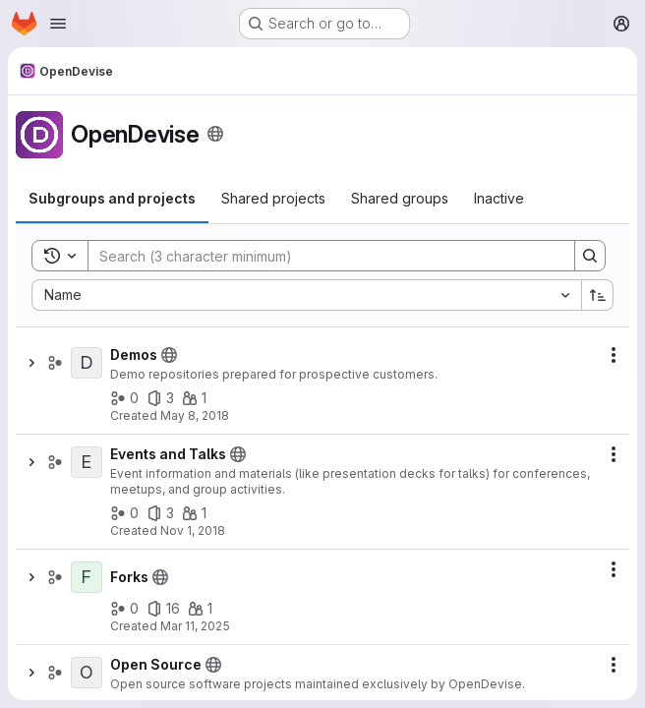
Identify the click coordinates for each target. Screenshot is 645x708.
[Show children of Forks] (31, 577)
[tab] (112, 198)
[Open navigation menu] (58, 23)
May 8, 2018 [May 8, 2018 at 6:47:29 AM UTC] (194, 415)
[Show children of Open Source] (31, 672)
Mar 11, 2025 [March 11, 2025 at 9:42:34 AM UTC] (195, 626)
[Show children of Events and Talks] (31, 462)
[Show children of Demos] (31, 363)
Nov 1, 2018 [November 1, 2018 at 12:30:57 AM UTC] (192, 530)
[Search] (321, 255)
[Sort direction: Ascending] (598, 295)
